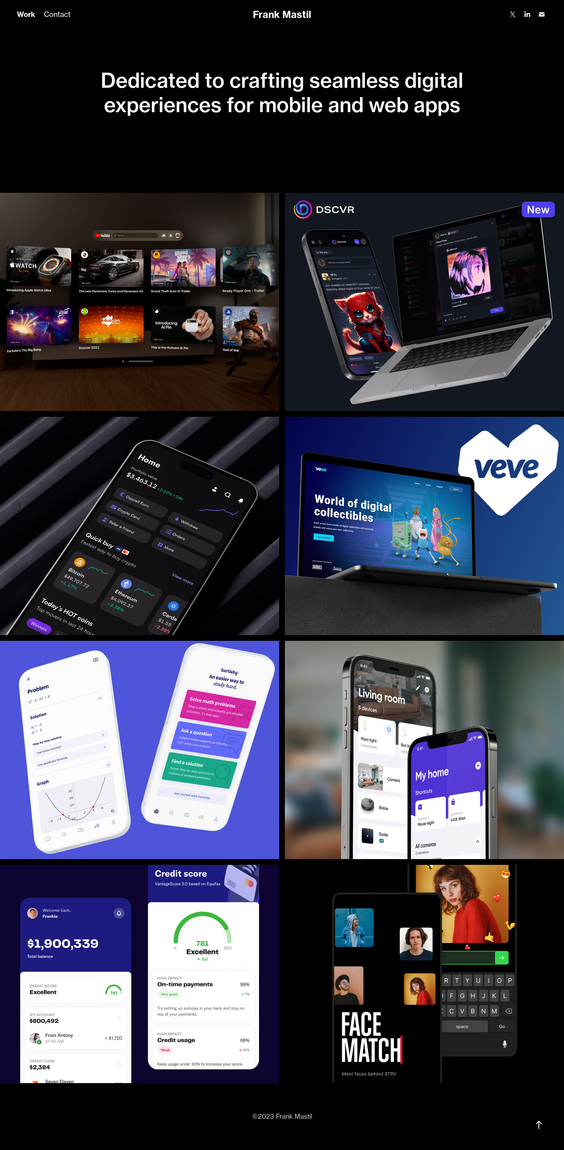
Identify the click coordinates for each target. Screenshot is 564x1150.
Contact (57, 14)
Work (26, 14)
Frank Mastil (282, 14)
